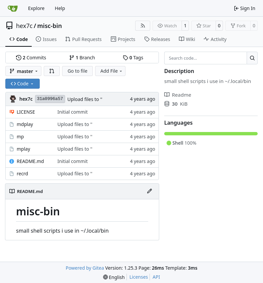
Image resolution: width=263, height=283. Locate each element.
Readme (177, 94)
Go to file (77, 71)
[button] (52, 71)
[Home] (12, 8)
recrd (22, 173)
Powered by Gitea (85, 268)
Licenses (138, 277)
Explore (36, 8)
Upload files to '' (84, 99)
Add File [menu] (111, 71)
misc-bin (49, 25)
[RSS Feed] (143, 26)
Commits (31, 57)
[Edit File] (149, 191)
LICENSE (26, 112)
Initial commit (72, 112)
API (156, 277)
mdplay (25, 124)
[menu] (114, 277)
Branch (82, 57)
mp (20, 136)
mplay (23, 149)
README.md (30, 161)
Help (60, 8)
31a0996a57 (50, 98)
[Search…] (252, 58)
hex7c (24, 25)
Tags (133, 57)
